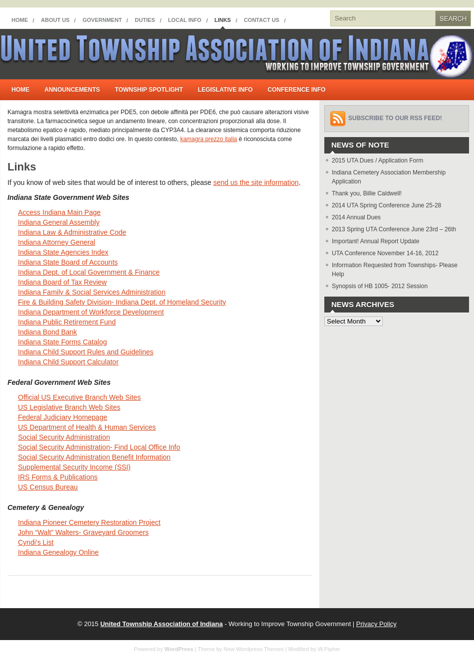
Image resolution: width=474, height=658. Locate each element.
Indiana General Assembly (58, 222)
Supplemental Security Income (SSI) (74, 467)
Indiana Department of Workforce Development (91, 312)
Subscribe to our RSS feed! (395, 118)
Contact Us (261, 20)
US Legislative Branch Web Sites (69, 407)
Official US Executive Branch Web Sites (79, 397)
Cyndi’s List (35, 542)
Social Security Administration (64, 437)
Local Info (185, 20)
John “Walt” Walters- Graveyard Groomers (83, 532)
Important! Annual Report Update (375, 241)
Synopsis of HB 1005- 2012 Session (380, 286)
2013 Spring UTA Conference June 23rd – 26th (394, 229)
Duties (145, 20)
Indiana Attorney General (56, 242)
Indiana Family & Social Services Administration (92, 292)
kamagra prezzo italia (208, 139)
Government (102, 20)
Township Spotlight (149, 89)
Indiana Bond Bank (47, 332)
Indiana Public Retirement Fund (67, 322)
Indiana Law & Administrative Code (72, 232)
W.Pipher (329, 649)
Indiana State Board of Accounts (68, 262)
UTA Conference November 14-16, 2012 (385, 253)
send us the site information (255, 182)
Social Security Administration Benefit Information (94, 457)
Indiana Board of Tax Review (62, 282)
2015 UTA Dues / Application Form (377, 160)
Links (223, 20)
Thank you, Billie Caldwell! (367, 193)
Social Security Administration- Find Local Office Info (99, 447)
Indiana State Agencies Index (63, 252)
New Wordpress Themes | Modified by (271, 649)
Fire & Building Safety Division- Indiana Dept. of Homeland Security (122, 302)
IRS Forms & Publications (58, 477)
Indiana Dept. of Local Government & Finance (89, 272)
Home (19, 20)
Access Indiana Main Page (59, 212)
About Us (55, 20)
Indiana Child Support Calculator (68, 362)
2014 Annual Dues (356, 217)
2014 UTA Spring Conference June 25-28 (386, 205)
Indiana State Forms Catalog (62, 342)
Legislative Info (225, 89)
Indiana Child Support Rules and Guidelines (86, 352)
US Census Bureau (48, 487)
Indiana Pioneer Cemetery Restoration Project (89, 522)
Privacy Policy (376, 624)
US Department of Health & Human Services (87, 427)
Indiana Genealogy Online (58, 552)
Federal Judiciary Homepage (62, 417)
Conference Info (296, 89)
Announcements (72, 89)
